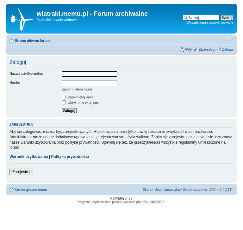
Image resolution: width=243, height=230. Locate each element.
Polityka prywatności (70, 156)
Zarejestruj (207, 49)
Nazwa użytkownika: (26, 73)
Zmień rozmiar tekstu (229, 39)
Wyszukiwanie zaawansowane (210, 22)
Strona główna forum (32, 40)
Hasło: (14, 82)
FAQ (188, 49)
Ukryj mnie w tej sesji (81, 102)
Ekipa (147, 189)
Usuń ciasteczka (167, 189)
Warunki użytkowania (28, 156)
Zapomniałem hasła (77, 89)
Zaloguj (228, 49)
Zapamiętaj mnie (77, 97)
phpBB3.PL (158, 202)
